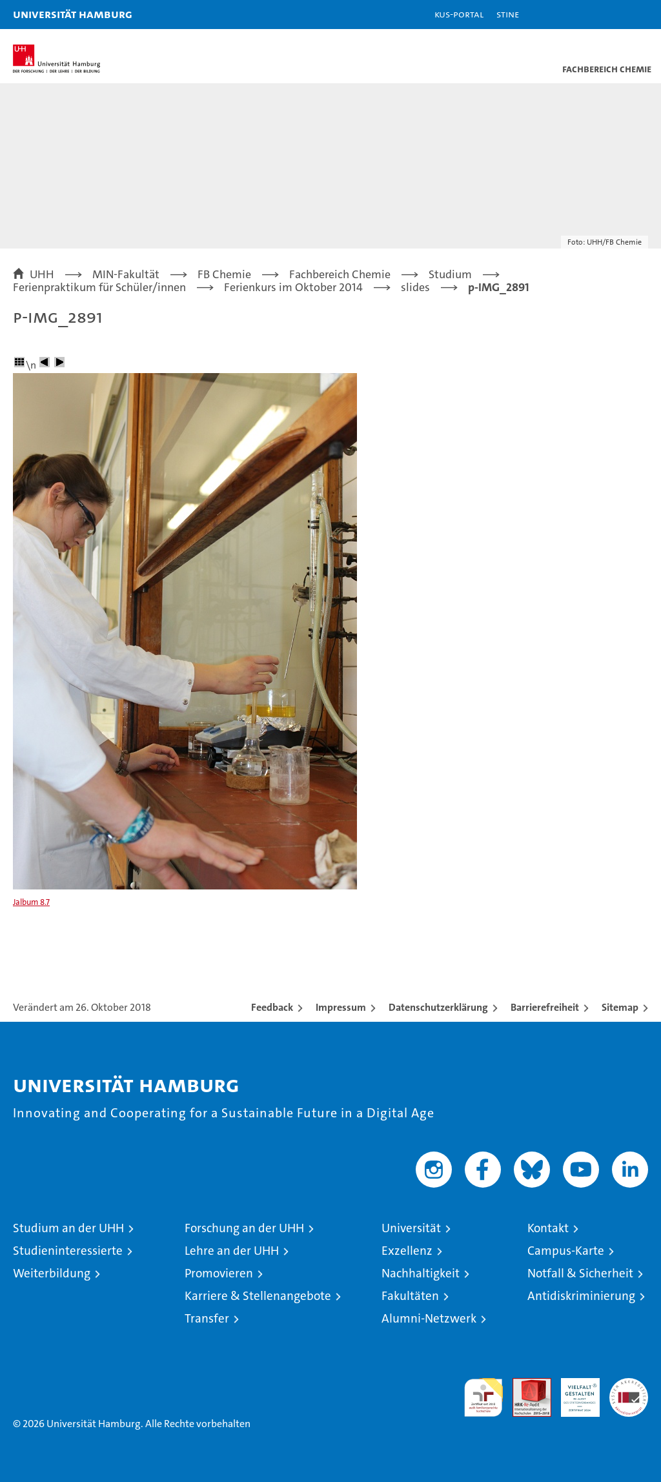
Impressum (341, 1007)
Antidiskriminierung (581, 1296)
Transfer (207, 1318)
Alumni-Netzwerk (428, 1318)
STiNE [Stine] (507, 14)
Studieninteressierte (68, 1251)
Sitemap (620, 1007)
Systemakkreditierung (628, 1385)
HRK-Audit (573, 1391)
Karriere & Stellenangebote (258, 1296)
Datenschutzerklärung (438, 1007)
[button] (611, 14)
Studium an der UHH (68, 1228)
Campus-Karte (565, 1251)
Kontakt (548, 1228)
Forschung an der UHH (244, 1228)
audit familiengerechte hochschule (483, 1397)
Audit (525, 1385)
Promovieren (219, 1273)
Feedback (272, 1007)
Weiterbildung (51, 1273)
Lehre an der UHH (232, 1251)
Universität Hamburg (72, 14)
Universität (411, 1228)
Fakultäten (410, 1296)
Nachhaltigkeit (420, 1273)
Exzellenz (406, 1251)
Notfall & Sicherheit (580, 1273)
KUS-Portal (458, 14)
